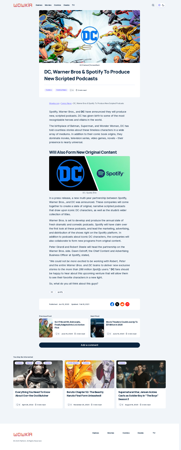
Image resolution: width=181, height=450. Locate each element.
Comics (49, 90)
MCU (38, 363)
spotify (60, 292)
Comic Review (73, 363)
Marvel (29, 363)
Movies (47, 363)
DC (52, 292)
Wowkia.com (54, 103)
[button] (153, 5)
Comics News (61, 90)
